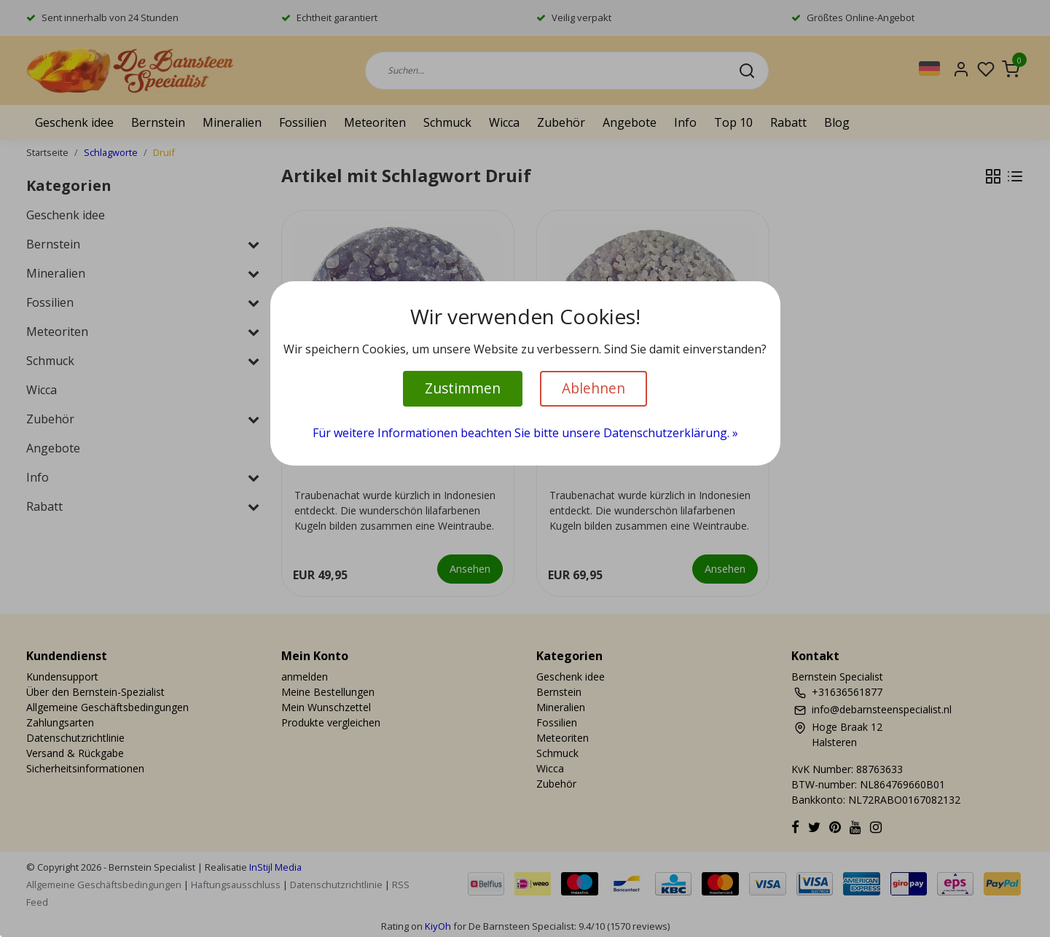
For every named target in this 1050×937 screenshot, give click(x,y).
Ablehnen (593, 388)
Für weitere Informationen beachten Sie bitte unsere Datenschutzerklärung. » (525, 433)
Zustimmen (463, 388)
